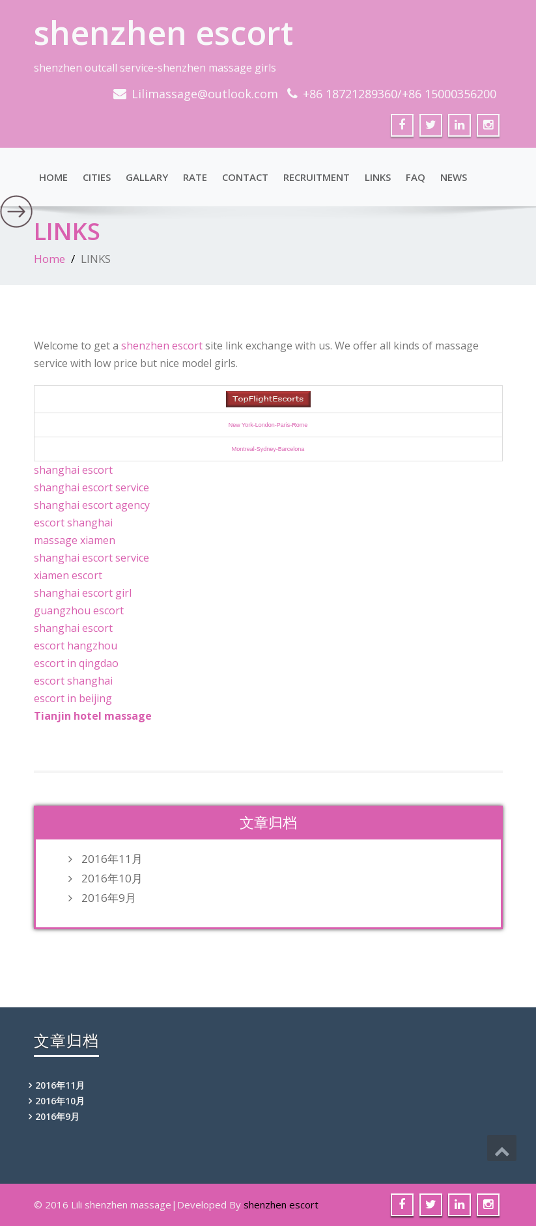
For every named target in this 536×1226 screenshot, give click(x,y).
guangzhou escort (79, 610)
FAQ (415, 177)
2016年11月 (112, 858)
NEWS (453, 177)
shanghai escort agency (92, 505)
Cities (97, 177)
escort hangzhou (75, 645)
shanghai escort (73, 470)
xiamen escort (68, 575)
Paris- (284, 425)
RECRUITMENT (316, 177)
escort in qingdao (76, 663)
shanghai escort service (91, 487)
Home (53, 177)
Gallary (147, 177)
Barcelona (291, 449)
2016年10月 (112, 878)
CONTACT (245, 177)
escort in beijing (73, 698)
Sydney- (267, 449)
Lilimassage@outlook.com (205, 94)
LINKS (378, 177)
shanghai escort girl (83, 593)
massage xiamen (74, 540)
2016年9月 (108, 898)
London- (266, 425)
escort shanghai (73, 522)
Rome (299, 425)
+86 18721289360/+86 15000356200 (399, 94)
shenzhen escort (163, 32)
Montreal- (244, 449)
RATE (195, 177)
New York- (242, 425)
